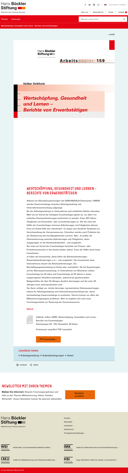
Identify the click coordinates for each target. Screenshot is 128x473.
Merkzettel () (98, 12)
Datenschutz (68, 429)
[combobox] (100, 19)
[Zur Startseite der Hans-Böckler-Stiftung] (13, 12)
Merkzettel (68, 422)
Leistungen (15, 19)
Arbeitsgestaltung (29, 355)
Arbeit (70, 355)
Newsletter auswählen (79, 394)
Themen (4, 19)
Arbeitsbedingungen (53, 355)
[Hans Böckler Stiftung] (13, 426)
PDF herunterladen (48, 339)
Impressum (68, 426)
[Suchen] (124, 19)
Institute (121, 12)
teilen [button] (34, 365)
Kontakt (67, 418)
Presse (110, 12)
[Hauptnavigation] (11, 19)
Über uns (84, 12)
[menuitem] (4, 20)
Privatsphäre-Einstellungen (74, 433)
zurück (112, 34)
